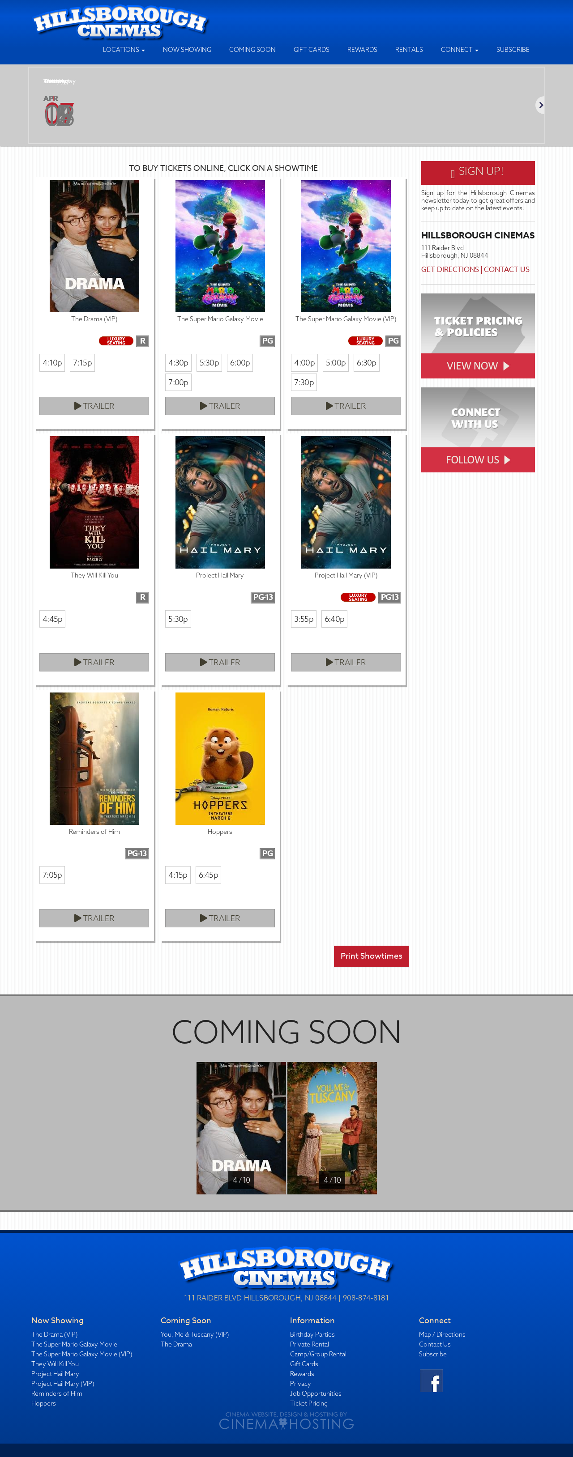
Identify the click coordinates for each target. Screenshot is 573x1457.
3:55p (303, 619)
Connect (460, 50)
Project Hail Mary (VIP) (62, 1384)
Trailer (94, 406)
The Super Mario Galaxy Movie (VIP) (82, 1354)
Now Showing (187, 50)
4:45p (52, 619)
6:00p (240, 362)
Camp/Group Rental (318, 1354)
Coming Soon (252, 50)
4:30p (178, 362)
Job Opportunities (316, 1393)
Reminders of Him (56, 1393)
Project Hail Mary (55, 1374)
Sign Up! (478, 172)
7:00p (178, 382)
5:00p (336, 362)
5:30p (209, 362)
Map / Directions (442, 1334)
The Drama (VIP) (54, 1334)
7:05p (52, 875)
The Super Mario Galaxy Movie (74, 1344)
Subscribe (513, 50)
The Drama (176, 1344)
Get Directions (450, 269)
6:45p (208, 875)
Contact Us (507, 269)
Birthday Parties (312, 1334)
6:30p (366, 362)
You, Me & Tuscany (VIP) (195, 1334)
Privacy (300, 1384)
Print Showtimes (371, 956)
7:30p (303, 382)
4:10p (52, 362)
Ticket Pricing (309, 1403)
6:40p (334, 619)
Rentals (409, 50)
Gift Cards (311, 50)
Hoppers (43, 1403)
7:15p (82, 362)
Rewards (362, 50)
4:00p (304, 362)
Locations (124, 50)
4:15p (177, 875)
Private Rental (309, 1344)
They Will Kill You (55, 1364)
